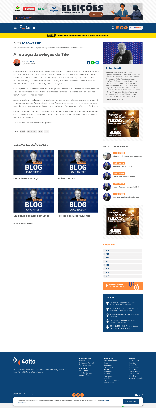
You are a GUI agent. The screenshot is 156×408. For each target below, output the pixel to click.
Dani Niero (133, 376)
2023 (106, 254)
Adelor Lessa (134, 361)
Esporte (107, 363)
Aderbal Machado (136, 378)
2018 (106, 272)
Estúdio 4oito (109, 382)
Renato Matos (134, 367)
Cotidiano (107, 369)
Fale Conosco (84, 371)
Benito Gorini (134, 365)
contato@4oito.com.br (36, 372)
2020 (106, 265)
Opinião (107, 378)
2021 (106, 261)
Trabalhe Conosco (86, 373)
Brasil (22, 131)
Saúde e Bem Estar (111, 380)
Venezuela (32, 131)
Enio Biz (132, 363)
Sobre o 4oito (84, 361)
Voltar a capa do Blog (23, 224)
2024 (106, 250)
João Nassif (30, 62)
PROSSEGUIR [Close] (130, 401)
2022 (106, 258)
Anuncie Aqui (84, 375)
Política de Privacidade (87, 363)
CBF (46, 131)
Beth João (133, 369)
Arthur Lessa (134, 374)
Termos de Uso (85, 365)
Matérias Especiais (111, 361)
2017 (106, 276)
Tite (40, 131)
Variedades (108, 367)
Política (107, 374)
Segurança (108, 365)
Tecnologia (108, 376)
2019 (106, 269)
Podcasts (111, 298)
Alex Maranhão (134, 372)
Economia (108, 372)
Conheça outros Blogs (115, 99)
